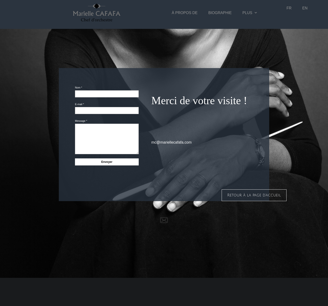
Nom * (78, 87)
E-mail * (79, 104)
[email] (164, 220)
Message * (81, 120)
